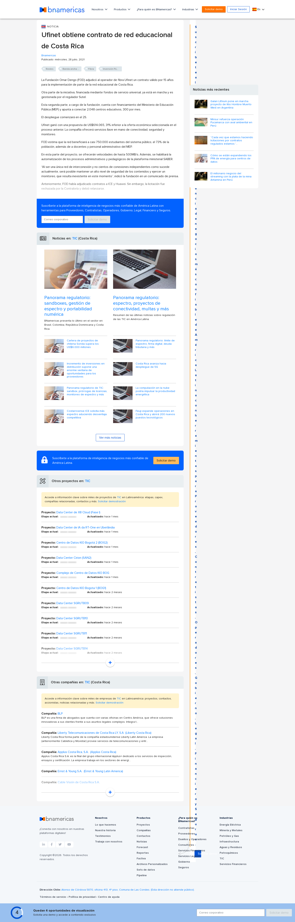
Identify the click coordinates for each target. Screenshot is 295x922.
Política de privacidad (82, 897)
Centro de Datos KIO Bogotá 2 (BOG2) (82, 542)
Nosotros (98, 9)
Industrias (188, 9)
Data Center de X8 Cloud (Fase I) (78, 512)
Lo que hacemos (105, 824)
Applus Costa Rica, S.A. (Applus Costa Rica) (87, 752)
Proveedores (186, 833)
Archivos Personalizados (152, 864)
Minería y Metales (231, 830)
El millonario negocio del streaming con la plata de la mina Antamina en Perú (230, 176)
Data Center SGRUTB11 (71, 633)
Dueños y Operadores (192, 839)
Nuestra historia (105, 830)
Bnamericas (48, 55)
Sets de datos (146, 869)
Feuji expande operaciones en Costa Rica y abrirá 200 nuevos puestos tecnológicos (155, 414)
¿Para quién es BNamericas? (155, 9)
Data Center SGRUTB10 (72, 618)
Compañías (144, 830)
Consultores (186, 845)
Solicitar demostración (112, 501)
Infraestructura (229, 841)
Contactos (143, 836)
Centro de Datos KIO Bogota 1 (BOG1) (81, 588)
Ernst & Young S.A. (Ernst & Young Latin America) (90, 771)
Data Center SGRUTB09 (72, 603)
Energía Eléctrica (230, 824)
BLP (60, 713)
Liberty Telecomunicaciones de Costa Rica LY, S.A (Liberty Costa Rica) (104, 732)
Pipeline (142, 875)
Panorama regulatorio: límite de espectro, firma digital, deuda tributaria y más (155, 344)
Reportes (143, 853)
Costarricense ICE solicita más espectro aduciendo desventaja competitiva (87, 414)
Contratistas (186, 828)
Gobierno (184, 861)
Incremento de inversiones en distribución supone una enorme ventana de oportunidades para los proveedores (86, 370)
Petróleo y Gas (229, 836)
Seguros (183, 867)
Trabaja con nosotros (108, 841)
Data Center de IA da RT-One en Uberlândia (85, 527)
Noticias (142, 841)
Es (256, 9)
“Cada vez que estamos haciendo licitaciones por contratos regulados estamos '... (231, 140)
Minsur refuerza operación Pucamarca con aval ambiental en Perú (231, 122)
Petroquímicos (229, 853)
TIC (74, 238)
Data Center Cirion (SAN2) (73, 557)
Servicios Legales (189, 856)
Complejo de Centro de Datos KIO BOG (82, 572)
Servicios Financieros (191, 850)
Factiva (141, 858)
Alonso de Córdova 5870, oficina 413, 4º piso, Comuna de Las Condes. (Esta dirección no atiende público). (128, 889)
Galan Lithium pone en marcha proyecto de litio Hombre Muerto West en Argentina (230, 104)
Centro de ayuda (109, 897)
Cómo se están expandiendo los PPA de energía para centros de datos (230, 158)
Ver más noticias (110, 437)
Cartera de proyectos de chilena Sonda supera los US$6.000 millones (83, 344)
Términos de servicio (53, 897)
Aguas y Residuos (231, 847)
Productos (120, 9)
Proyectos (143, 824)
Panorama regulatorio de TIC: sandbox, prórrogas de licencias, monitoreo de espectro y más (87, 391)
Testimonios (103, 836)
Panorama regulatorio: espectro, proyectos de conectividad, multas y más (141, 303)
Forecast (142, 847)
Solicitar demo (214, 9)
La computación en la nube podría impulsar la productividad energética (155, 391)
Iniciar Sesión (238, 9)
